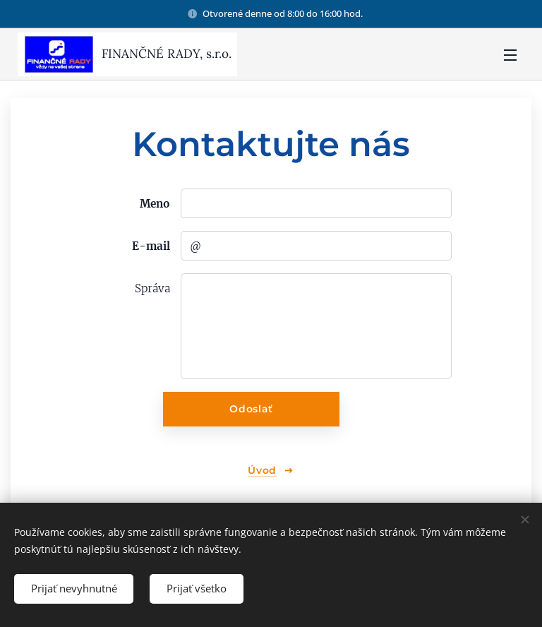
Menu (510, 55)
